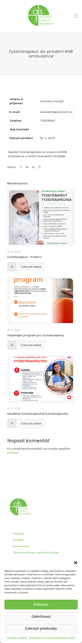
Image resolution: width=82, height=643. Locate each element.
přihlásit (12, 453)
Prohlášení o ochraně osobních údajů (52, 637)
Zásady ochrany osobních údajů (36, 552)
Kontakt (18, 540)
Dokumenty (21, 546)
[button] (75, 563)
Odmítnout (41, 616)
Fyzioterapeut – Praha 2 (24, 257)
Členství (18, 534)
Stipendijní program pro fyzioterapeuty (35, 335)
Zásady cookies (17, 637)
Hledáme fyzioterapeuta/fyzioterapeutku (37, 414)
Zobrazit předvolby (41, 628)
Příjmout (41, 604)
